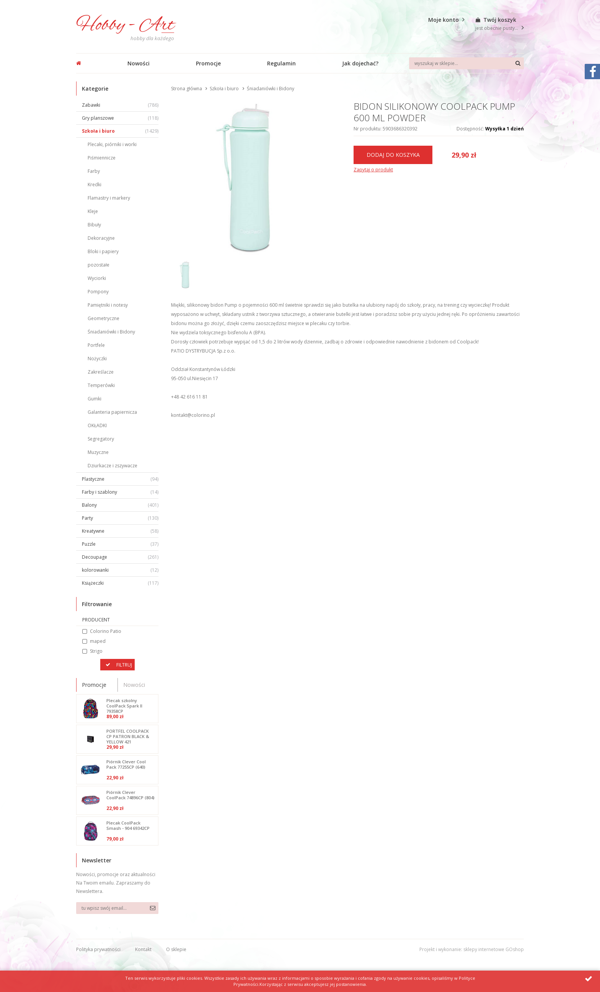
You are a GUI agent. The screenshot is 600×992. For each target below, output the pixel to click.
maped (98, 641)
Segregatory (101, 439)
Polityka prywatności (98, 949)
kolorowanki (120, 570)
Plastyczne (120, 479)
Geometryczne (103, 318)
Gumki (94, 398)
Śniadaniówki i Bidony (111, 331)
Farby (94, 171)
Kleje (93, 211)
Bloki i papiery (103, 251)
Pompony (98, 291)
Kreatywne (120, 531)
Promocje (208, 63)
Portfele (96, 345)
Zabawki (120, 105)
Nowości (138, 63)
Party (120, 518)
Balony (120, 505)
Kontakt (143, 949)
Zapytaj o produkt (373, 169)
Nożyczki (97, 358)
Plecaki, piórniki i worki (112, 144)
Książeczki (120, 583)
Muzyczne (98, 452)
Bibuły (94, 224)
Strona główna (186, 88)
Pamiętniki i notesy (108, 305)
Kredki (94, 184)
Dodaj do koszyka (393, 154)
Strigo (96, 651)
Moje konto (443, 19)
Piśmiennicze (102, 157)
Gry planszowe (120, 118)
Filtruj (124, 665)
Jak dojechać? (360, 63)
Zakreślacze (101, 372)
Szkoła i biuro (120, 131)
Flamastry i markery (109, 198)
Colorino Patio (105, 631)
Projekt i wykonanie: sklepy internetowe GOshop (471, 949)
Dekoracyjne (101, 238)
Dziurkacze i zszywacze (112, 465)
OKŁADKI (97, 425)
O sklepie (176, 949)
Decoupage (120, 557)
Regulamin (281, 63)
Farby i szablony (120, 492)
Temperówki (101, 385)
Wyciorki (97, 278)
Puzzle (120, 544)
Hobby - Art (125, 25)
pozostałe (98, 265)
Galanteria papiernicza (112, 412)
